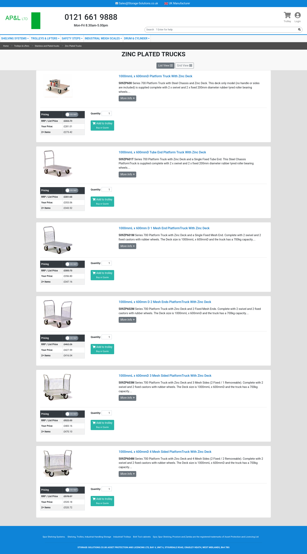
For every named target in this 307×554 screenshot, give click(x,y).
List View (165, 65)
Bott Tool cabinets (142, 537)
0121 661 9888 (91, 17)
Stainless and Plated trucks (47, 46)
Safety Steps (71, 38)
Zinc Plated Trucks (73, 46)
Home (6, 46)
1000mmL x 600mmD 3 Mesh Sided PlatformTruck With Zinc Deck (165, 376)
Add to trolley (102, 125)
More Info (127, 98)
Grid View (184, 65)
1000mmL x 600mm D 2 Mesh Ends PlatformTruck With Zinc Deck (165, 302)
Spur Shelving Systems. (54, 537)
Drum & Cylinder (135, 38)
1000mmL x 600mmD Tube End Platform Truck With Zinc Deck (162, 152)
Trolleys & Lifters (44, 38)
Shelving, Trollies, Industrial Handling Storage (89, 537)
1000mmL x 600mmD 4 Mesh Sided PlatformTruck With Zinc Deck (165, 452)
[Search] (220, 29)
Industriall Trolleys (122, 537)
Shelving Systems (14, 38)
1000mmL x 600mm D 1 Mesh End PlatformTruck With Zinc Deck (164, 228)
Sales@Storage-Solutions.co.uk (136, 3)
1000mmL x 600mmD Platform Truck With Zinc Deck (155, 76)
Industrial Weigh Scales (102, 38)
